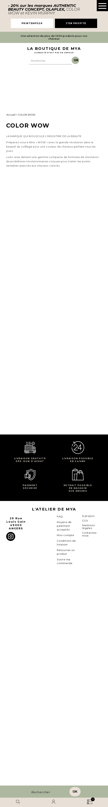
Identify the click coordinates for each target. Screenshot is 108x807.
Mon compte (65, 760)
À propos (88, 740)
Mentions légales (88, 752)
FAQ (60, 741)
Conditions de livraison (66, 767)
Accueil (11, 114)
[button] (102, 5)
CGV (85, 745)
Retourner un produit (66, 777)
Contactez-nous (90, 759)
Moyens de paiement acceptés (64, 751)
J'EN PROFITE (76, 23)
